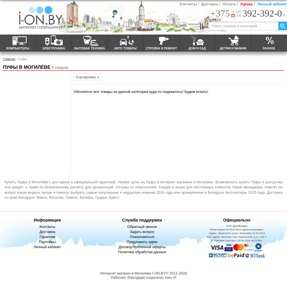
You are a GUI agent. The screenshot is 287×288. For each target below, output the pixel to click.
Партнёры (47, 242)
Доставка (210, 4)
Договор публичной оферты (142, 247)
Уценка (246, 4)
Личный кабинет (272, 4)
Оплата (229, 4)
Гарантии (47, 237)
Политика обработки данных (142, 252)
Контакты (188, 4)
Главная (9, 59)
